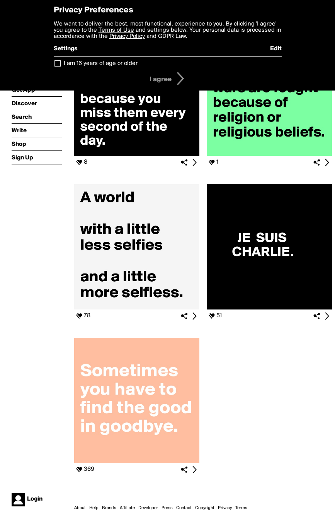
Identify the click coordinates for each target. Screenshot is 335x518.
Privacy (225, 508)
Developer (148, 508)
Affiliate (127, 508)
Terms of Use (116, 30)
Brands (109, 508)
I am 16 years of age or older (101, 63)
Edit (276, 49)
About (80, 508)
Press (167, 508)
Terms (241, 508)
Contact (184, 508)
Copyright (204, 508)
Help (94, 508)
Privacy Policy (127, 36)
